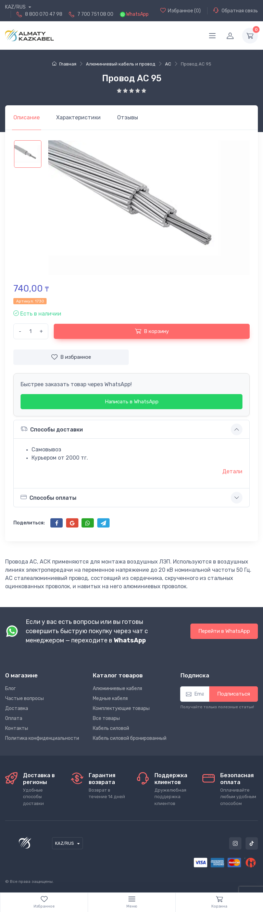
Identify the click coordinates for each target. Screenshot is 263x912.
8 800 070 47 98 (43, 14)
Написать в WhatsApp (132, 402)
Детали (232, 471)
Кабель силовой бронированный (129, 738)
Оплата (13, 718)
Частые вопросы (24, 698)
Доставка (16, 708)
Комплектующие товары (121, 708)
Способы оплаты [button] (48, 497)
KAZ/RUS (16, 7)
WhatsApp (137, 14)
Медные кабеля (110, 698)
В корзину (152, 331)
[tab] (78, 117)
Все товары (106, 718)
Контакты (16, 728)
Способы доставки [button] (52, 429)
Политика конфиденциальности (42, 738)
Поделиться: (29, 523)
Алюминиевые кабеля (117, 688)
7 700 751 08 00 (95, 14)
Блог (10, 688)
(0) (180, 11)
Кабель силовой (111, 728)
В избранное (71, 357)
